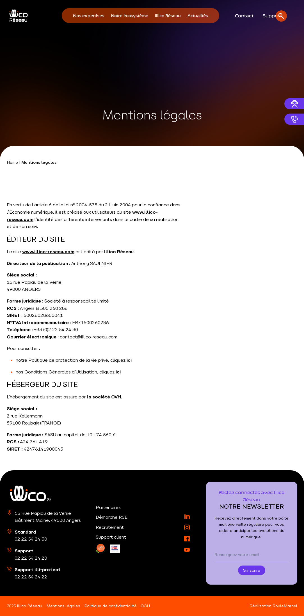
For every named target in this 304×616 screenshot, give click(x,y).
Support (272, 15)
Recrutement (110, 527)
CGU (145, 605)
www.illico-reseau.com (48, 251)
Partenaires (108, 507)
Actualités (198, 15)
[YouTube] (187, 549)
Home (12, 162)
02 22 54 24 (31, 539)
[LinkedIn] (101, 548)
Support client (111, 537)
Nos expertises (88, 15)
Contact (244, 15)
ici (129, 360)
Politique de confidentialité (110, 605)
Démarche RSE (111, 517)
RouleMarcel (285, 605)
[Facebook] (187, 538)
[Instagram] (187, 527)
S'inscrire (251, 570)
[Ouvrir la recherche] (294, 15)
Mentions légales (63, 605)
